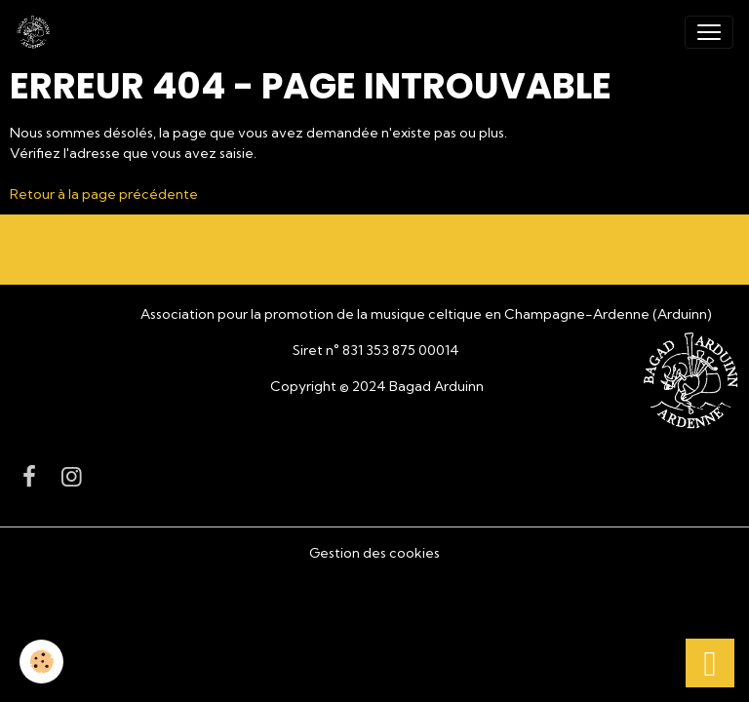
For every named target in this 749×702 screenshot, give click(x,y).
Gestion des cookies (374, 553)
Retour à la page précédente (104, 194)
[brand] (37, 32)
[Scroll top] (710, 663)
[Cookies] (41, 661)
